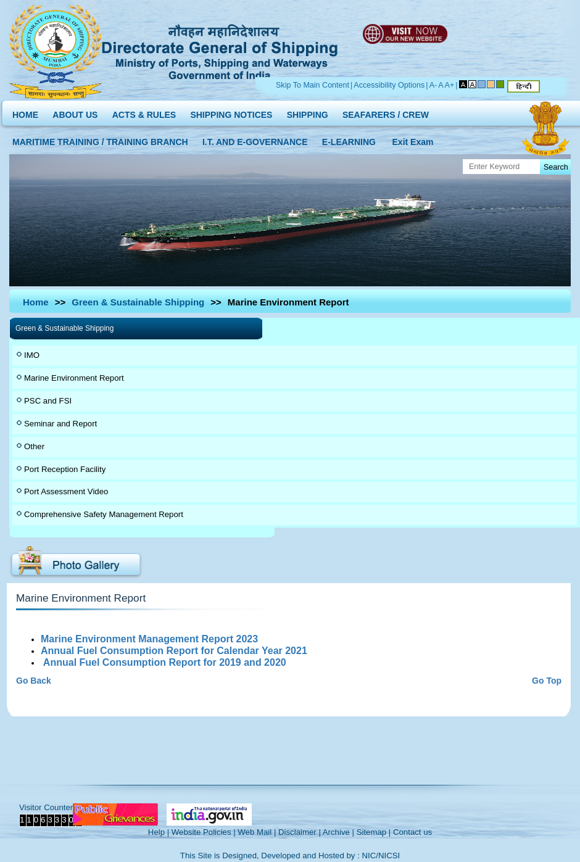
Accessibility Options (389, 85)
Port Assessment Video (66, 491)
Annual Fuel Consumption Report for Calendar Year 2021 (175, 650)
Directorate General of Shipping (220, 50)
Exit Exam (413, 139)
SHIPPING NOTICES (231, 112)
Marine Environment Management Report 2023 (151, 639)
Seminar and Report (60, 423)
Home (36, 302)
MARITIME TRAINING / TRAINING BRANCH (100, 139)
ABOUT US (74, 112)
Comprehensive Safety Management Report (103, 514)
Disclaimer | (299, 832)
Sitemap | (374, 832)
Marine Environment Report (74, 378)
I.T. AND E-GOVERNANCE (255, 139)
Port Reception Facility (65, 469)
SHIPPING (307, 112)
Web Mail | (257, 832)
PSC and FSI (48, 400)
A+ (450, 85)
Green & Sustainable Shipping (138, 302)
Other (34, 446)
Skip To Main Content (312, 85)
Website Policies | (204, 832)
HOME (25, 112)
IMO (31, 355)
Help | (158, 832)
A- (433, 85)
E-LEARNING (349, 139)
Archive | (338, 832)
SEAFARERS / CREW (385, 112)
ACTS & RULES (144, 112)
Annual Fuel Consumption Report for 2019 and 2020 (164, 662)
